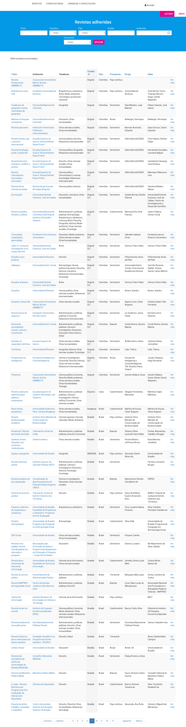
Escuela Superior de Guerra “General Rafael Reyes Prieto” (43, 142)
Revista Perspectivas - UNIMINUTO (17, 83)
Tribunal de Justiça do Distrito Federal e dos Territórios (43, 496)
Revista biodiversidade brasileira (18, 420)
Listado (168, 14)
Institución (141, 28)
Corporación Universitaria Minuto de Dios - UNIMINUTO (44, 83)
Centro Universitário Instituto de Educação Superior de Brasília (42, 707)
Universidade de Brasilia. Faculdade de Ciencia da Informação (44, 563)
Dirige (128, 74)
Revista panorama (19, 127)
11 (113, 721)
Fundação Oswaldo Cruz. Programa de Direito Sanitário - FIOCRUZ (44, 639)
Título (23, 28)
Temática (53, 28)
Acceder (149, 5)
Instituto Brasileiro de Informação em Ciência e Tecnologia (44, 600)
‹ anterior (59, 721)
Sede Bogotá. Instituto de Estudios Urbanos (44, 217)
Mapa (182, 14)
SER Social (16, 535)
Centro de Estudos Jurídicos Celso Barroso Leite (43, 586)
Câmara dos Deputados (43, 684)
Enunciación (16, 195)
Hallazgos (15, 265)
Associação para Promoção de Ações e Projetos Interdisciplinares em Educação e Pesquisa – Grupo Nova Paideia (44, 549)
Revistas (37, 3)
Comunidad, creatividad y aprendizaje (17, 237)
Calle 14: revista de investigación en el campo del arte (19, 249)
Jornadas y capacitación (81, 3)
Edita (150, 74)
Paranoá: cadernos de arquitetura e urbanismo (20, 510)
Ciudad (111, 28)
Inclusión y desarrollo (20, 302)
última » (139, 721)
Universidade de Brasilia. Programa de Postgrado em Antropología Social (44, 524)
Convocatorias (54, 3)
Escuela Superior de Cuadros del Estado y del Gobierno (44, 395)
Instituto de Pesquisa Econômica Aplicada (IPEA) (42, 611)
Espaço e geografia (20, 453)
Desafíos (15, 290)
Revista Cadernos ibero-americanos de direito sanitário (20, 639)
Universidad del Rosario (43, 257)
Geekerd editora (40, 439)
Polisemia (15, 375)
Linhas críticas (17, 648)
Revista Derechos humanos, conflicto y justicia (20, 164)
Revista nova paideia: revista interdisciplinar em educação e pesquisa (19, 549)
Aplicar (98, 42)
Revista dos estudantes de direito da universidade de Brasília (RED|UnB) (19, 662)
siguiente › (127, 721)
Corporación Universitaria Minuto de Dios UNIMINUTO (44, 305)
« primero (47, 721)
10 (107, 721)
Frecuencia (69, 38)
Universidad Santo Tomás (44, 265)
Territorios (16, 349)
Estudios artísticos (19, 282)
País (80, 28)
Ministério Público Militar (44, 673)
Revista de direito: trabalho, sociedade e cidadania (20, 707)
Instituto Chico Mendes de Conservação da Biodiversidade (44, 420)
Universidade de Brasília (43, 453)
